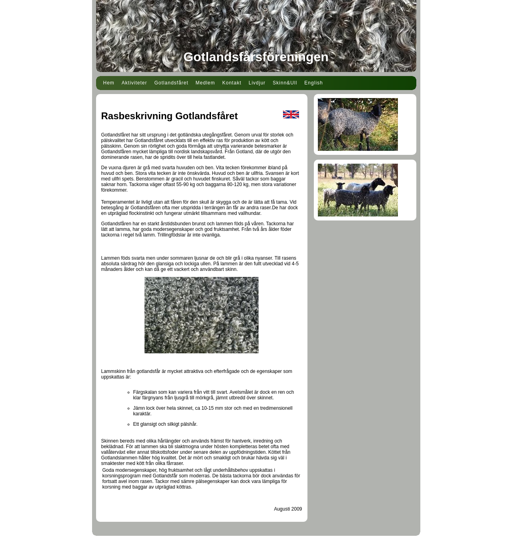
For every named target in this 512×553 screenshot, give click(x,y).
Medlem (205, 83)
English (313, 83)
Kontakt (231, 83)
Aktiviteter (134, 83)
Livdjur (257, 83)
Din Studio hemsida (256, 548)
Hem (108, 83)
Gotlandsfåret (172, 83)
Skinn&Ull (285, 83)
